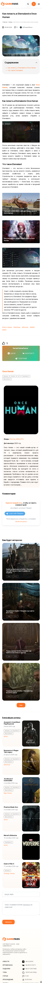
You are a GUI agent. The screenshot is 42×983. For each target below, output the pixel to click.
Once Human (7, 327)
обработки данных (21, 521)
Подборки (6, 968)
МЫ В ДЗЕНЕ (27, 962)
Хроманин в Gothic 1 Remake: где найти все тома (20, 611)
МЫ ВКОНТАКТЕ (29, 965)
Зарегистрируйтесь (14, 503)
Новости (6, 961)
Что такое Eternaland (15, 70)
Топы (5, 972)
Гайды (8, 576)
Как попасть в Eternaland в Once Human (22, 68)
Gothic (15, 576)
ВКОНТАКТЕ (28, 353)
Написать (8, 922)
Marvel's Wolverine (10, 835)
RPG (4, 330)
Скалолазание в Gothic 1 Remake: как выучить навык (19, 691)
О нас (25, 976)
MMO (33, 327)
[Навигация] (39, 4)
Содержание (11, 62)
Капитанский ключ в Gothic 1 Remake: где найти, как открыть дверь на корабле (19, 570)
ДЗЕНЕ (11, 353)
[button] (28, 4)
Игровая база (8, 965)
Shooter (25, 327)
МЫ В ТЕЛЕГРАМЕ (29, 969)
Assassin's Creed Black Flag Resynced (12, 723)
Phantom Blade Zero (11, 807)
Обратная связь (29, 972)
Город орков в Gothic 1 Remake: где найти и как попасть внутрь (18, 651)
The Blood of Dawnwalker (8, 779)
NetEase (17, 327)
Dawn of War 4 (9, 864)
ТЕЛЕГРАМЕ (21, 358)
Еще (21, 705)
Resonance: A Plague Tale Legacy (11, 751)
